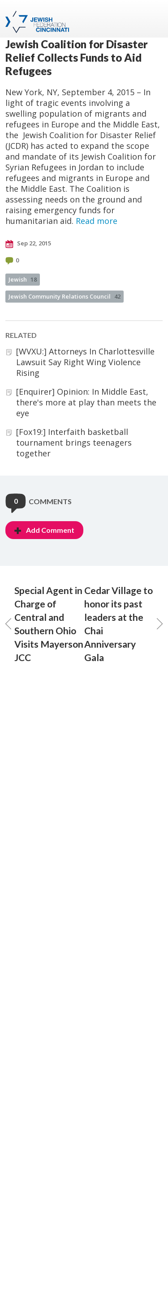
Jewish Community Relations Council (65, 296)
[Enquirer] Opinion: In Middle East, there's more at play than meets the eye (86, 402)
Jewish (23, 279)
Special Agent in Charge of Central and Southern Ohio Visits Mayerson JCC (44, 624)
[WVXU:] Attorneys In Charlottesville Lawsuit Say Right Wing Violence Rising (85, 362)
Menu (152, 19)
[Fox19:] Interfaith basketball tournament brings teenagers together (74, 442)
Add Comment (44, 530)
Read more (96, 220)
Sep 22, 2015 (28, 243)
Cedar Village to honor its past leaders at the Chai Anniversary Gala (123, 624)
